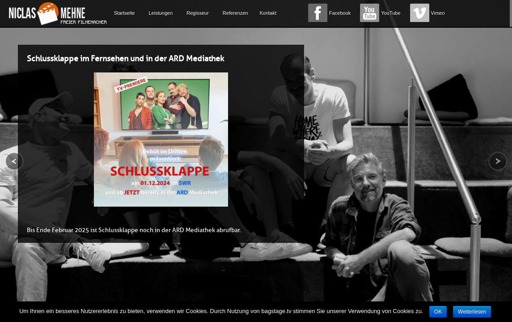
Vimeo (438, 13)
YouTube (390, 13)
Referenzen (235, 13)
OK (438, 312)
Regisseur (197, 13)
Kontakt (268, 13)
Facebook (340, 13)
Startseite (124, 13)
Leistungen (160, 13)
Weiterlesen (472, 312)
